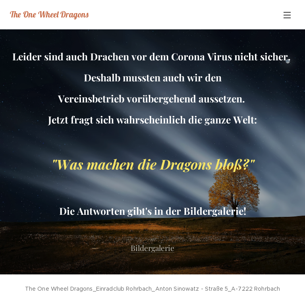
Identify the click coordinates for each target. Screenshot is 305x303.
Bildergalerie (152, 248)
